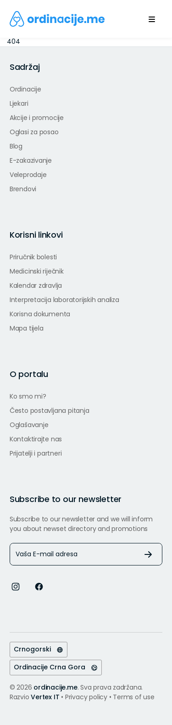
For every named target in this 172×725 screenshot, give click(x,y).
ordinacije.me (55, 687)
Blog (16, 146)
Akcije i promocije (37, 117)
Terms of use (133, 697)
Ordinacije (25, 89)
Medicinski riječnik (37, 271)
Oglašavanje (29, 424)
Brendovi (23, 189)
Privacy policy (87, 697)
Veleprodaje (28, 174)
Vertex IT (45, 697)
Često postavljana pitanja (49, 410)
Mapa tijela (27, 328)
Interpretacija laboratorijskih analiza (64, 299)
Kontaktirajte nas (36, 439)
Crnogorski (38, 649)
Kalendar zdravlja (36, 285)
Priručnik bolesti (33, 257)
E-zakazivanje (31, 160)
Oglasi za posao (34, 132)
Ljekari (19, 103)
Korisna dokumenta (40, 314)
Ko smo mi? (28, 396)
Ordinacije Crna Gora (56, 667)
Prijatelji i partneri (36, 453)
